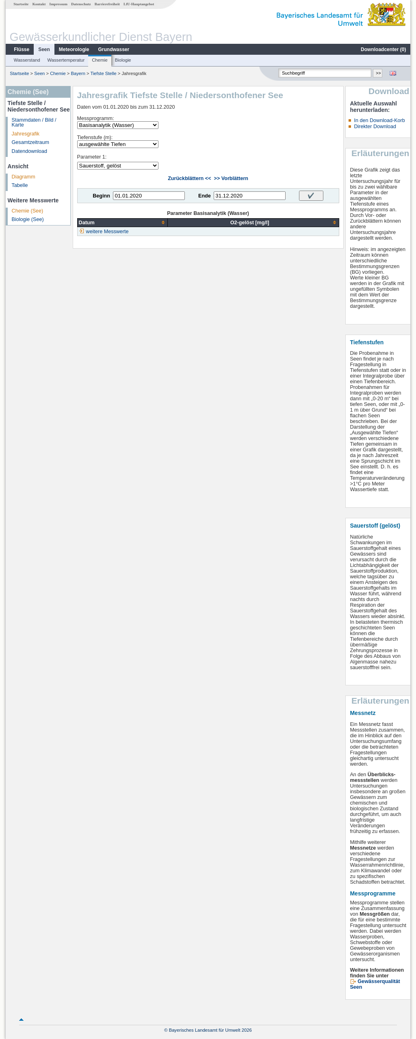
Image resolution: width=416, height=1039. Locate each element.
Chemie (100, 60)
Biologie (123, 60)
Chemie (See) (27, 211)
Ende (204, 196)
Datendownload (30, 151)
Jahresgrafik (26, 134)
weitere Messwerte (107, 231)
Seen (44, 49)
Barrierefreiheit (107, 4)
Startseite (20, 4)
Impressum (58, 4)
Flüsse (21, 49)
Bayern (78, 73)
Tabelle (20, 185)
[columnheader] (122, 222)
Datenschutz (81, 4)
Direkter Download (375, 126)
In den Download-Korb (379, 120)
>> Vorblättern (231, 178)
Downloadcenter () (383, 49)
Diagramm (23, 177)
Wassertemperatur (66, 60)
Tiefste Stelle (103, 73)
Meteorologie (74, 49)
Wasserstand (27, 60)
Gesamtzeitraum (30, 142)
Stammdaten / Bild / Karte (34, 122)
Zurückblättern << (189, 178)
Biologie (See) (28, 219)
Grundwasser (114, 49)
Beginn (101, 196)
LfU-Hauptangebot (139, 4)
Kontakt (39, 4)
